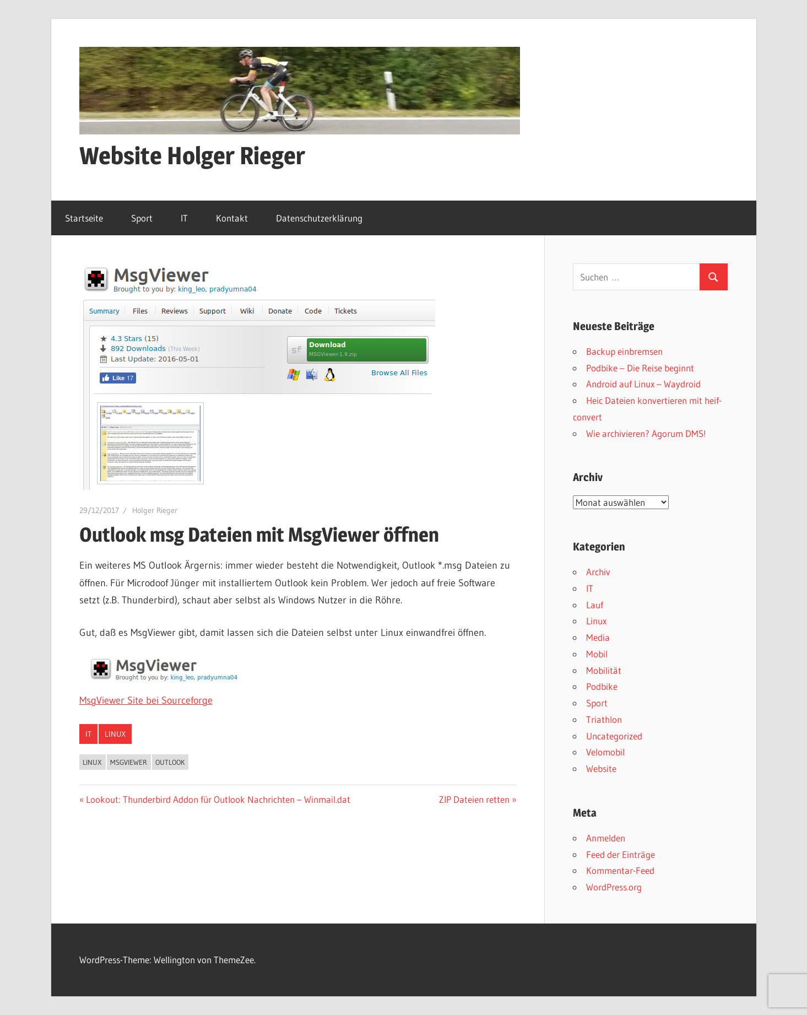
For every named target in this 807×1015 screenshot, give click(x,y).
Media (598, 637)
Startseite (84, 218)
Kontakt (232, 218)
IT (184, 218)
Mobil (597, 654)
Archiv (598, 571)
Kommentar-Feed (620, 870)
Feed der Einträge (620, 854)
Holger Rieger (154, 510)
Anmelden (605, 838)
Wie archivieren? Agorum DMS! (646, 433)
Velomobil (605, 752)
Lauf (594, 605)
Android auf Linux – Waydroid (643, 384)
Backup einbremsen (624, 351)
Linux (115, 734)
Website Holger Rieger (192, 155)
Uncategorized (614, 736)
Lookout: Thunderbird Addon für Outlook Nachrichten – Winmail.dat (217, 799)
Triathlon (604, 719)
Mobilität (603, 670)
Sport (142, 218)
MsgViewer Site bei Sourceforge (146, 700)
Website (601, 768)
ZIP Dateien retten (474, 799)
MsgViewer (128, 762)
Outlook (170, 762)
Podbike (602, 686)
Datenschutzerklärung (319, 218)
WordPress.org (614, 887)
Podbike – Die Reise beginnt (640, 368)
